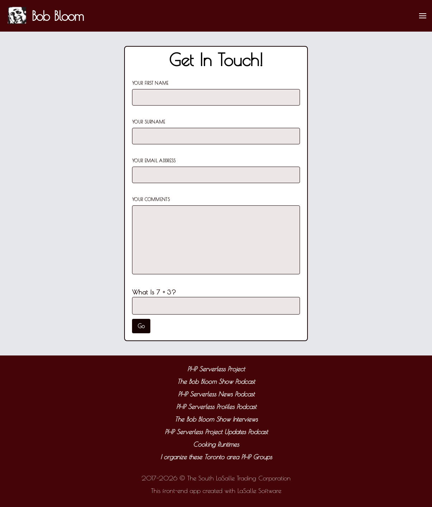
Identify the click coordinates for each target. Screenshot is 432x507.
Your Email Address (153, 160)
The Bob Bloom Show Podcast (216, 381)
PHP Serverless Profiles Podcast (216, 406)
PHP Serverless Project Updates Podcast (216, 432)
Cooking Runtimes (216, 444)
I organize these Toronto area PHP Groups (216, 457)
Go (141, 326)
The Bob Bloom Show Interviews (216, 419)
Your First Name (150, 82)
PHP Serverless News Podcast (216, 394)
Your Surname (148, 121)
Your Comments (151, 199)
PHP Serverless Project (216, 369)
